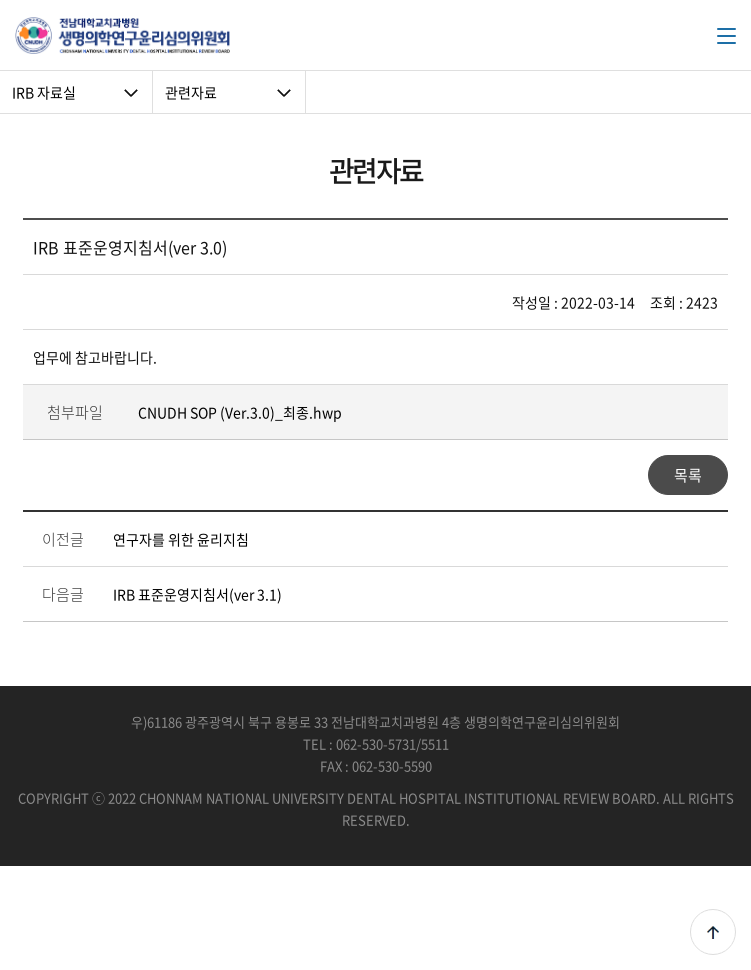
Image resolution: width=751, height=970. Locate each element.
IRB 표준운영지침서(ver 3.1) (197, 594)
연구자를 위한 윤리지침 (181, 539)
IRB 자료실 (44, 92)
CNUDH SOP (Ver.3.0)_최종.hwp (240, 412)
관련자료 (191, 92)
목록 (688, 475)
